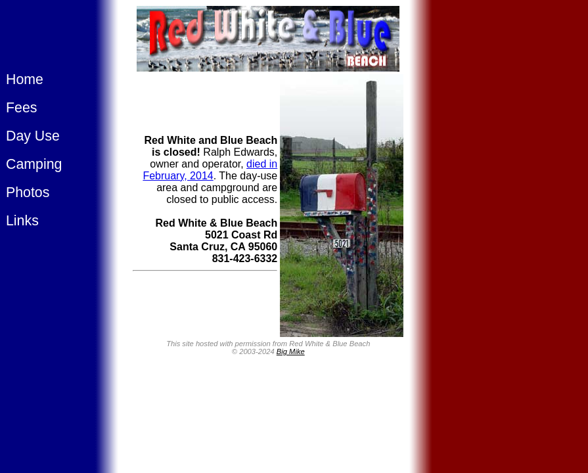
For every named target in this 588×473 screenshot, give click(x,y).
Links (22, 221)
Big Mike (291, 351)
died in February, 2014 (210, 169)
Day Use (33, 136)
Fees (21, 108)
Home (24, 79)
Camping (34, 164)
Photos (27, 192)
